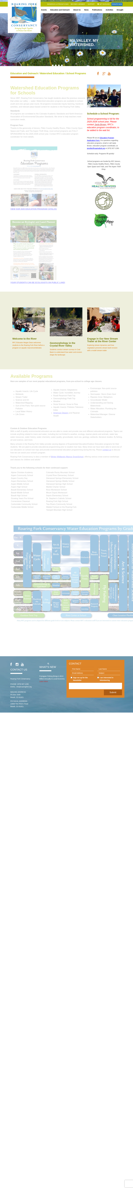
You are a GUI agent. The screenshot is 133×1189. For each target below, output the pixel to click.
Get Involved (103, 4)
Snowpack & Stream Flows (58, 4)
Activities (109, 10)
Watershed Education (52, 73)
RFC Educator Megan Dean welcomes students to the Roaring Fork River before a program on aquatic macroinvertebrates (28, 345)
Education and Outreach (60, 10)
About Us (77, 10)
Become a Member (78, 4)
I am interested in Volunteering (105, 679)
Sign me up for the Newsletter (79, 679)
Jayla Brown (100, 124)
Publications (97, 10)
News (86, 10)
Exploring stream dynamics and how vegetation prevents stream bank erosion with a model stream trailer (102, 347)
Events (44, 10)
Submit (113, 692)
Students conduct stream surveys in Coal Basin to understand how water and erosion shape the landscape (66, 352)
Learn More (43, 681)
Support (91, 4)
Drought (120, 10)
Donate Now (117, 4)
